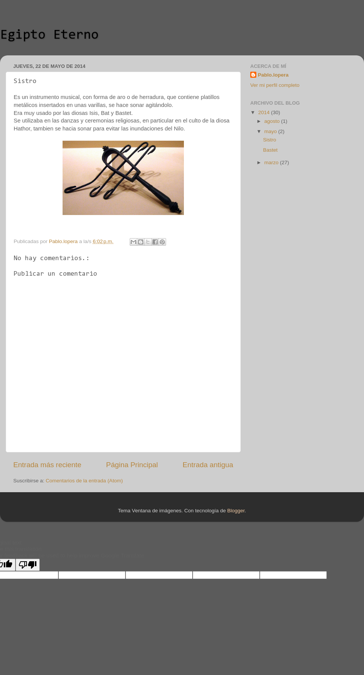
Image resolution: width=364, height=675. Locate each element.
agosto (272, 121)
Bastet (270, 150)
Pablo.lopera (273, 75)
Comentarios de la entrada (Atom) (84, 480)
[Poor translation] (28, 565)
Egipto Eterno (49, 35)
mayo (271, 131)
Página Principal (132, 465)
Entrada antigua (208, 465)
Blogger (236, 510)
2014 (264, 112)
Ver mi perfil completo (275, 85)
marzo (272, 162)
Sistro (269, 140)
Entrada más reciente (47, 465)
